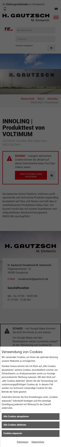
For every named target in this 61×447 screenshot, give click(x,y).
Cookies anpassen (12, 433)
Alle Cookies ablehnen (14, 424)
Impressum (22, 442)
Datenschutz (38, 442)
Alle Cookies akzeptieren (16, 416)
